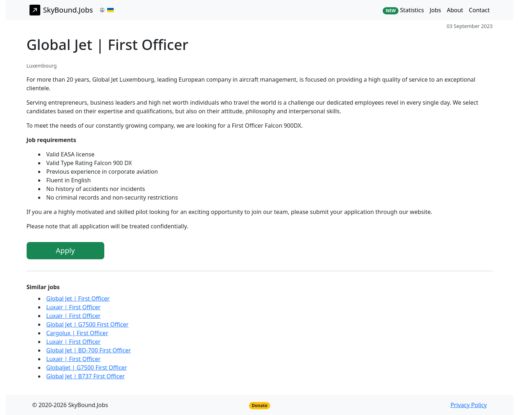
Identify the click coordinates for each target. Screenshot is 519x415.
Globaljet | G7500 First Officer (86, 367)
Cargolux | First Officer (77, 333)
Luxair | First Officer (73, 307)
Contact (479, 10)
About (455, 10)
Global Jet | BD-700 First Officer (88, 350)
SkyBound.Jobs (61, 10)
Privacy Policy (469, 405)
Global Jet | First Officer (78, 298)
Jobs (435, 10)
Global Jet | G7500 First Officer (87, 324)
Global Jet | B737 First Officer (85, 376)
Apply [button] (65, 250)
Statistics (403, 10)
